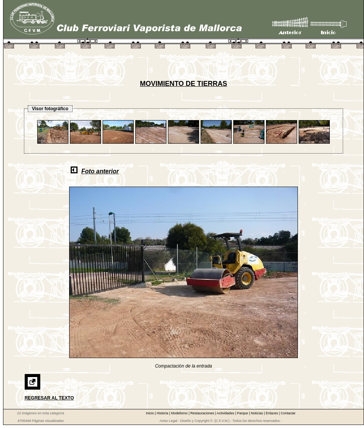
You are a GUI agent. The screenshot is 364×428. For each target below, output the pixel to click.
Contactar (288, 413)
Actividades (226, 413)
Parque (243, 413)
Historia (163, 413)
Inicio (150, 413)
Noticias (257, 413)
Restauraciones (202, 413)
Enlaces (272, 413)
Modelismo (179, 413)
